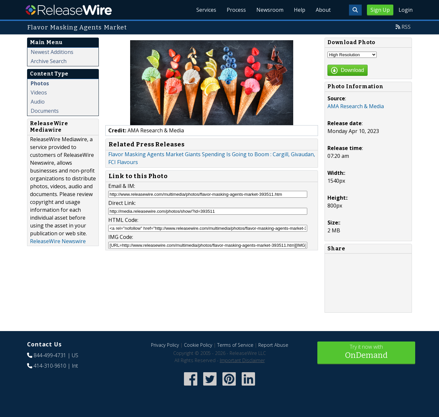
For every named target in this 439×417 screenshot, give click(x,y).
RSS (406, 26)
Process (236, 9)
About (323, 9)
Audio (38, 101)
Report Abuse (273, 345)
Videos (39, 92)
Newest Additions (52, 52)
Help (299, 9)
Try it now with (366, 352)
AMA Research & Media (355, 106)
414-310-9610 (50, 365)
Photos (40, 83)
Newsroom (269, 9)
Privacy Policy (165, 345)
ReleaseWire (69, 9)
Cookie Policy (198, 345)
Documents (45, 110)
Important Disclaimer (242, 360)
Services (206, 9)
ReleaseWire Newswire (58, 241)
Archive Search (49, 61)
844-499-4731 (50, 355)
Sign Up (380, 9)
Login (406, 9)
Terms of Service (235, 345)
